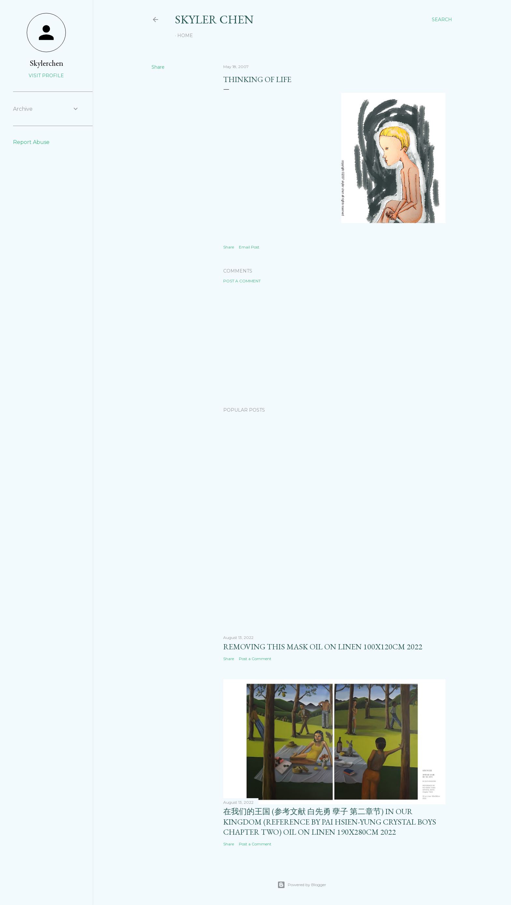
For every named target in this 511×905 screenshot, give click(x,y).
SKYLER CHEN (214, 19)
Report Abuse (31, 142)
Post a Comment (242, 280)
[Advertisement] (334, 345)
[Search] (442, 19)
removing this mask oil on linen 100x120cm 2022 (322, 647)
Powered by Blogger (301, 885)
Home (185, 35)
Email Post (249, 247)
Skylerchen (46, 63)
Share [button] (158, 67)
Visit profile (46, 75)
